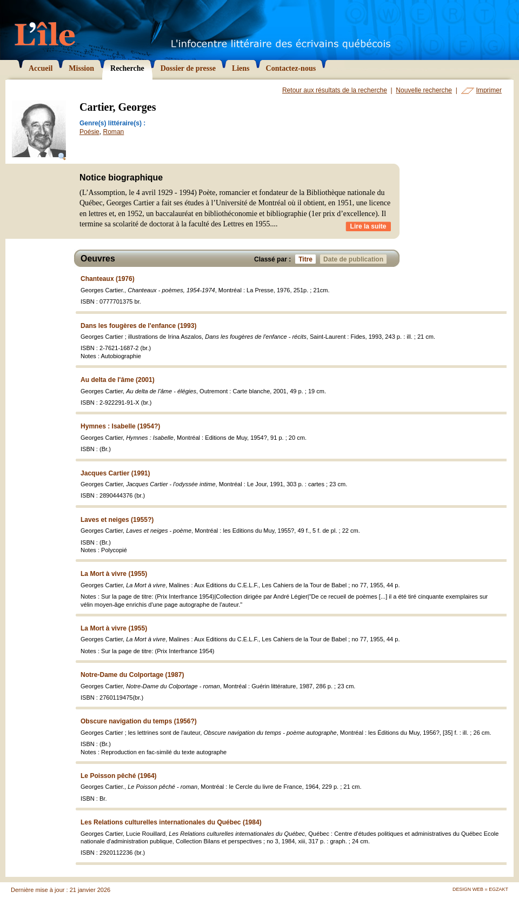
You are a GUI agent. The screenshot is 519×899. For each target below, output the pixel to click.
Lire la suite (368, 226)
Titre (307, 259)
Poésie (89, 132)
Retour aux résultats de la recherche (334, 90)
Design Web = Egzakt (480, 889)
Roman (113, 132)
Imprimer (489, 90)
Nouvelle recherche (424, 90)
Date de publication (355, 259)
